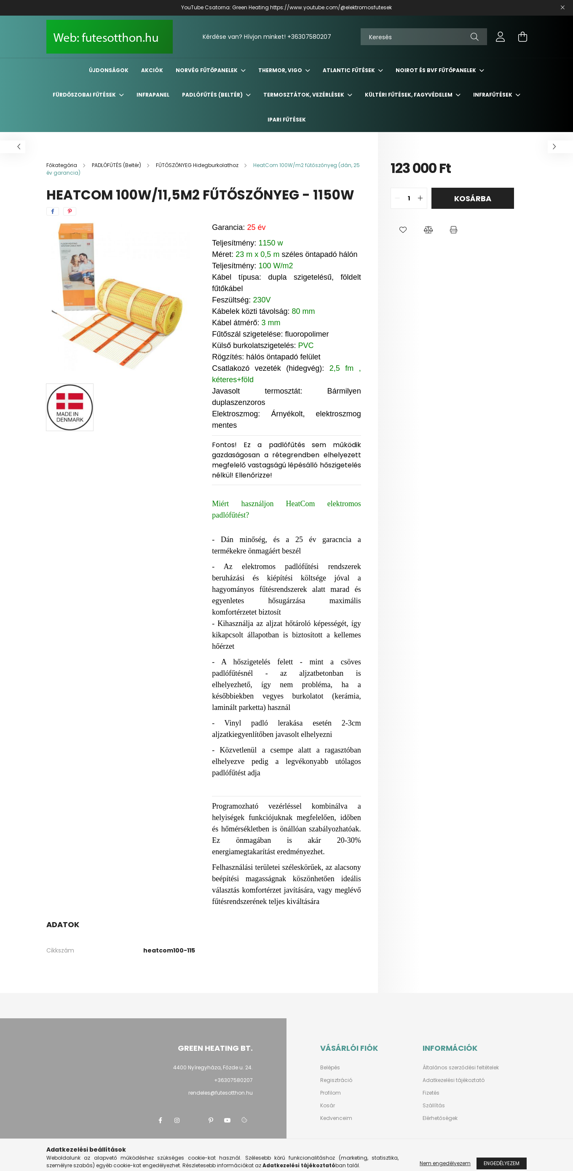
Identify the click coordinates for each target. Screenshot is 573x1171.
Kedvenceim (336, 1118)
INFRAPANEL (153, 94)
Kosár (327, 1106)
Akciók (152, 70)
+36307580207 (309, 36)
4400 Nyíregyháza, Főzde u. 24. (213, 1067)
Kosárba (472, 198)
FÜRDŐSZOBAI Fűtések (85, 94)
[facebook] (52, 211)
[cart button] (522, 36)
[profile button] (500, 36)
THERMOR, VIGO (280, 70)
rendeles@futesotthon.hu (220, 1092)
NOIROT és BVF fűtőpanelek (436, 70)
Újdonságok (109, 70)
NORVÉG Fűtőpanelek (207, 70)
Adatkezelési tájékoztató (454, 1080)
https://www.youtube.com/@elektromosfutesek (331, 7)
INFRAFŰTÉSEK (493, 94)
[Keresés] (424, 36)
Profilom (330, 1093)
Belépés (330, 1068)
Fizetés (431, 1093)
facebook (160, 1120)
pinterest (210, 1120)
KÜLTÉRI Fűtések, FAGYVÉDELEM (409, 94)
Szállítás (434, 1106)
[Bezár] (562, 7)
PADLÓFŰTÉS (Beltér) (213, 94)
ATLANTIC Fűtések (349, 70)
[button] (403, 229)
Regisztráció (336, 1080)
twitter (193, 1120)
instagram (177, 1120)
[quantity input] (409, 198)
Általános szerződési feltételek (461, 1068)
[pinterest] (69, 211)
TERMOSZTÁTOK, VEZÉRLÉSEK (304, 94)
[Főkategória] (62, 165)
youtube (227, 1120)
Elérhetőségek (440, 1118)
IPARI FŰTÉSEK (287, 119)
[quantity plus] (420, 198)
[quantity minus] (397, 198)
